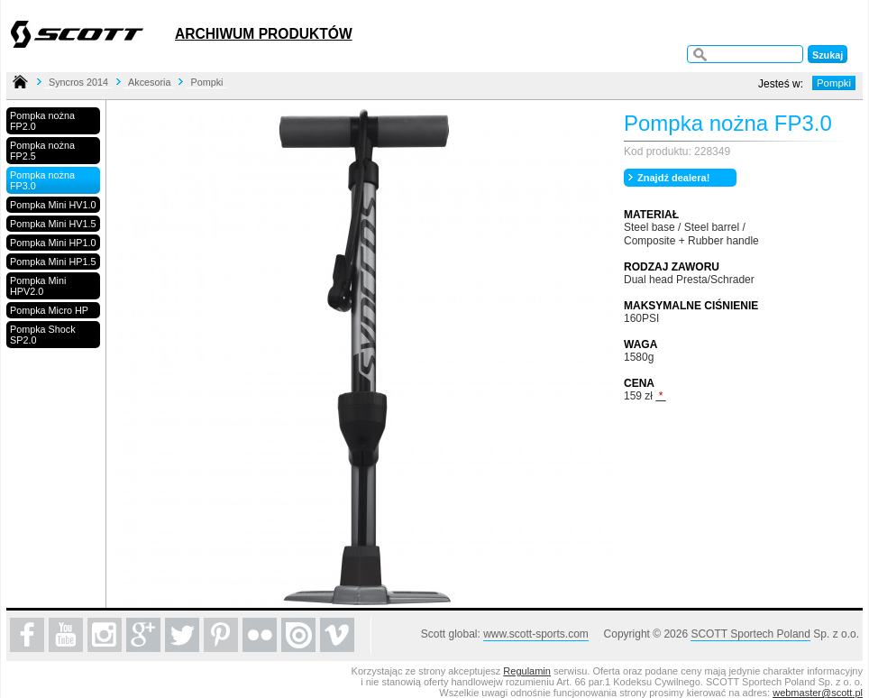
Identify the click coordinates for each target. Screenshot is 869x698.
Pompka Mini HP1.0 (53, 242)
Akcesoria (149, 82)
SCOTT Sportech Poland (750, 634)
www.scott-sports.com (536, 634)
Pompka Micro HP (49, 310)
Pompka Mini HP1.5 (53, 261)
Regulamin (527, 671)
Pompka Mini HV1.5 (53, 223)
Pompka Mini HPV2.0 (38, 286)
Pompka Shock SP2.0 (43, 334)
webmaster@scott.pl (818, 692)
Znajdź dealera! (673, 177)
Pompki (206, 82)
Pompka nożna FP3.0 (42, 180)
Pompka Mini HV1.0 (53, 204)
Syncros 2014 (78, 82)
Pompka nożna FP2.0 (42, 121)
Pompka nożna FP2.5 (42, 150)
